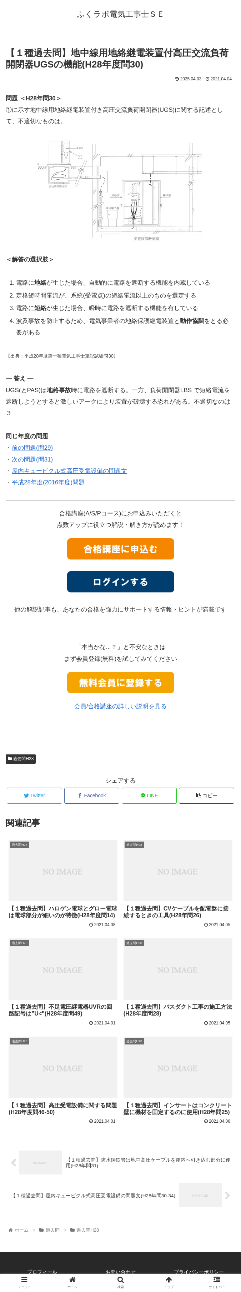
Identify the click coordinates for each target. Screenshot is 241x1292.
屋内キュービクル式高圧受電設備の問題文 (69, 471)
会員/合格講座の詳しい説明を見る (120, 706)
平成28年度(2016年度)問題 (48, 482)
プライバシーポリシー (199, 1272)
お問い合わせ (121, 1272)
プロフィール (42, 1272)
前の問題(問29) (32, 447)
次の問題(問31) (32, 459)
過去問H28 (21, 758)
